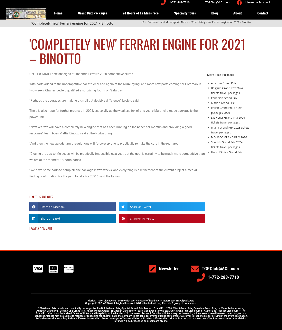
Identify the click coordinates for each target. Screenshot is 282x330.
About (237, 13)
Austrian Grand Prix (223, 83)
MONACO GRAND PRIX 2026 (229, 137)
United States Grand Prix (226, 152)
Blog (214, 13)
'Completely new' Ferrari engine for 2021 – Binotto (221, 22)
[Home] (142, 22)
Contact (262, 13)
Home (58, 13)
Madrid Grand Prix (223, 103)
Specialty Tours (185, 13)
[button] (72, 206)
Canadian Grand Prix (224, 98)
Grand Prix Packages (92, 13)
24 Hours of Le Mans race (141, 13)
